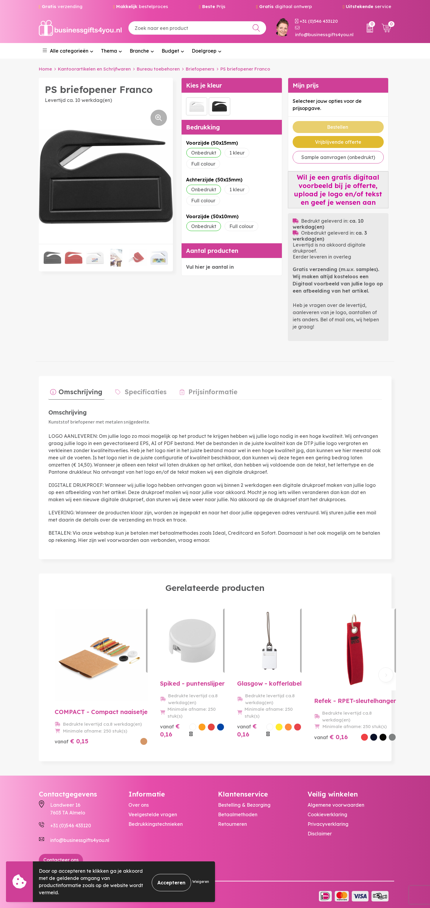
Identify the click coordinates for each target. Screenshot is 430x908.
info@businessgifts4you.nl (324, 31)
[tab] (74, 392)
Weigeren (200, 881)
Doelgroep (204, 51)
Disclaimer (320, 831)
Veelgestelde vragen (152, 812)
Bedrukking (203, 127)
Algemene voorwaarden (336, 802)
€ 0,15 (71, 730)
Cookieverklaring (327, 812)
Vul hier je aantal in (210, 267)
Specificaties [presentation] (140, 390)
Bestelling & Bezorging (244, 802)
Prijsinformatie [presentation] (203, 390)
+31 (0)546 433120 (316, 21)
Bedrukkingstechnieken (155, 821)
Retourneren (232, 821)
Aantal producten (212, 250)
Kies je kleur (204, 85)
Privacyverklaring (328, 821)
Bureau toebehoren (158, 69)
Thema (109, 51)
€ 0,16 (148, 734)
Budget (170, 51)
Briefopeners (200, 69)
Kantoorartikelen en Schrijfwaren (94, 69)
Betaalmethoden (237, 812)
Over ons (138, 802)
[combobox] (197, 28)
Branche (139, 51)
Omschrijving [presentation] (79, 390)
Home (45, 69)
